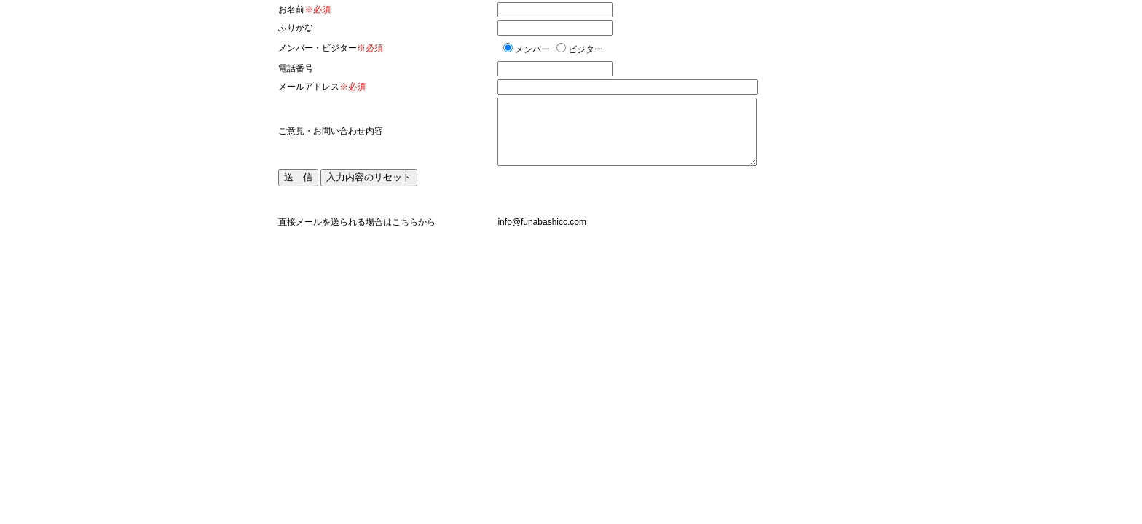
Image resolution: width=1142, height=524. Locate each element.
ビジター (585, 49)
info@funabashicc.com (541, 222)
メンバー (532, 49)
